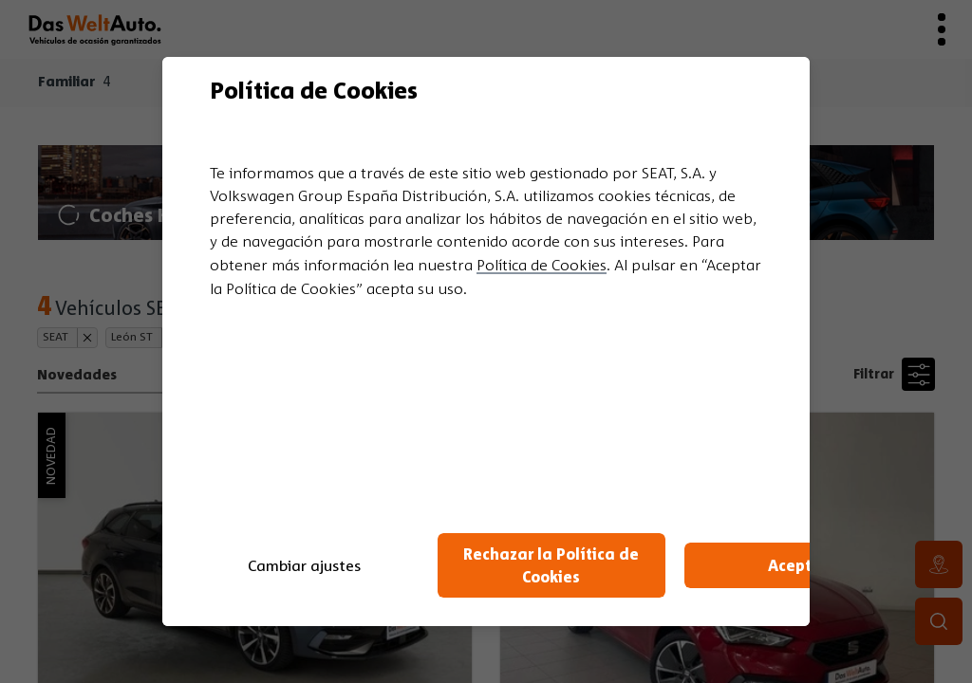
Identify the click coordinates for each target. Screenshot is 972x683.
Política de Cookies (542, 264)
